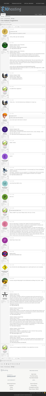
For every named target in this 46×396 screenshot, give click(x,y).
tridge (5, 79)
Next (18, 26)
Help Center (33, 374)
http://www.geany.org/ (16, 314)
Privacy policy (38, 392)
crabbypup (5, 228)
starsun (4, 284)
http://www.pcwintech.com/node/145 (19, 342)
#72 (44, 194)
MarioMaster (4, 187)
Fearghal (5, 35)
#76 (44, 251)
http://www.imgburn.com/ (17, 333)
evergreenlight (5, 160)
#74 (44, 221)
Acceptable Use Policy (34, 387)
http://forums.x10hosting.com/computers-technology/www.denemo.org (26, 56)
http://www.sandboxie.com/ (17, 174)
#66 (44, 113)
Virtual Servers (28, 3)
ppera (5, 244)
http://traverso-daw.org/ (16, 48)
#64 (44, 86)
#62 (44, 42)
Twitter (11, 387)
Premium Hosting (16, 3)
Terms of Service (33, 383)
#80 (44, 345)
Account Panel (40, 3)
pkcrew (4, 201)
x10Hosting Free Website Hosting (4, 370)
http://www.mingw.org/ (16, 325)
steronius (5, 174)
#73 (44, 208)
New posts (2, 16)
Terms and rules (32, 392)
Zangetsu (5, 120)
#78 (44, 278)
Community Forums (11, 383)
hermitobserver (5, 271)
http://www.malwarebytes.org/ (15, 254)
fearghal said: (12, 115)
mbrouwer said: (13, 31)
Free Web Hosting (34, 376)
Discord (11, 389)
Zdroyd (4, 257)
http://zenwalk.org (15, 305)
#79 (44, 291)
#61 (44, 29)
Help (42, 392)
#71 (44, 181)
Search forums (7, 16)
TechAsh (2, 22)
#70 (44, 167)
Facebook (11, 385)
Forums (3, 14)
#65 (44, 100)
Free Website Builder (33, 377)
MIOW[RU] (5, 298)
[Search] (44, 14)
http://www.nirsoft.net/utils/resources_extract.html (21, 134)
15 (15, 26)
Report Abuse (32, 389)
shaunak (5, 49)
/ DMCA (37, 389)
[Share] (42, 29)
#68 (44, 140)
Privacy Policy (34, 385)
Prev (3, 26)
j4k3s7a (4, 133)
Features (6, 3)
